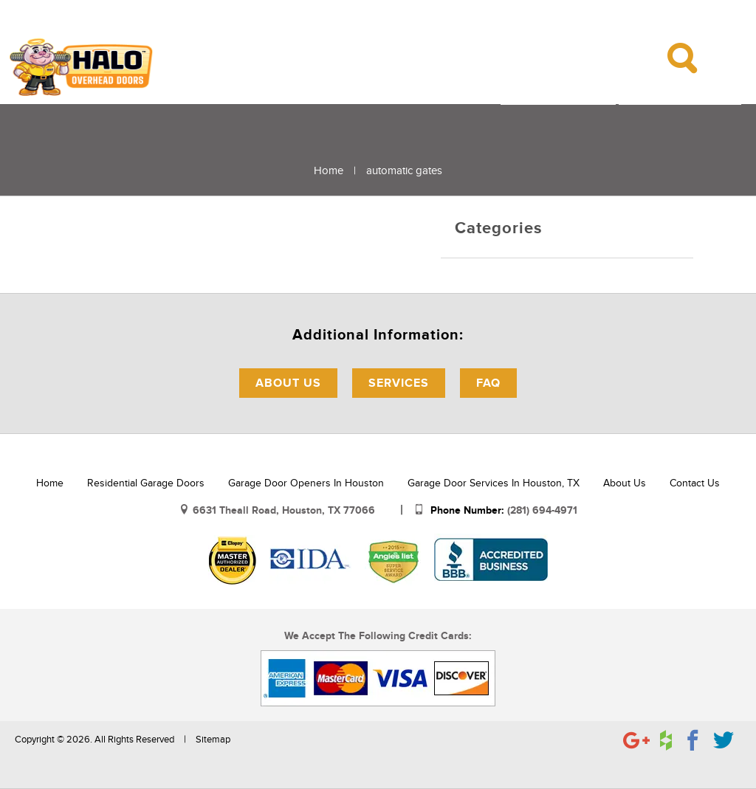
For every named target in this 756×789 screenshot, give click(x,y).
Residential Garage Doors (146, 483)
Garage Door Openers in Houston (306, 483)
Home (328, 170)
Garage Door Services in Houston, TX (494, 483)
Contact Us (695, 483)
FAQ (488, 383)
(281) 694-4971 (542, 510)
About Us (288, 383)
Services (398, 383)
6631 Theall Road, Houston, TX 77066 (285, 510)
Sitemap (213, 739)
